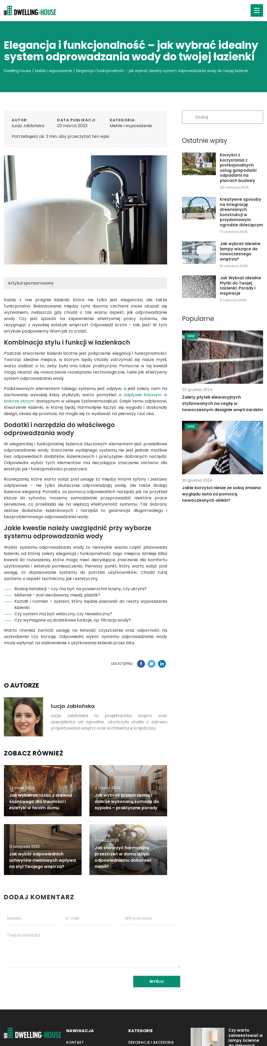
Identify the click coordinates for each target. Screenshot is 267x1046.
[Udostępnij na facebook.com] (141, 664)
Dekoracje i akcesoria (151, 1042)
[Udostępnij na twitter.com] (151, 664)
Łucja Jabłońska (28, 126)
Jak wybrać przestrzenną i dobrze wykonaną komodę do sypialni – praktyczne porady (127, 801)
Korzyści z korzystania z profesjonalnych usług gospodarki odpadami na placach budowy (238, 167)
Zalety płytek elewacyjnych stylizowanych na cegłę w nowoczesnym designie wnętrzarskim (222, 403)
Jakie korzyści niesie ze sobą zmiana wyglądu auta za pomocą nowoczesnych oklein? (221, 494)
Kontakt (75, 1042)
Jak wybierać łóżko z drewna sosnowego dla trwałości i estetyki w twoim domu (40, 801)
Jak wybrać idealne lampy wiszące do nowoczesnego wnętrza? (240, 251)
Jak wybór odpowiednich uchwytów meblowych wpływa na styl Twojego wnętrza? (42, 860)
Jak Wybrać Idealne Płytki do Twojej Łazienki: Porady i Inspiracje (240, 285)
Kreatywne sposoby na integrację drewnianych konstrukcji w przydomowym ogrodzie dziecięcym (241, 212)
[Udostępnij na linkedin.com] (162, 664)
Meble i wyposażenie (131, 126)
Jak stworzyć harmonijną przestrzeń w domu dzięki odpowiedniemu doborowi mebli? (123, 857)
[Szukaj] (188, 116)
